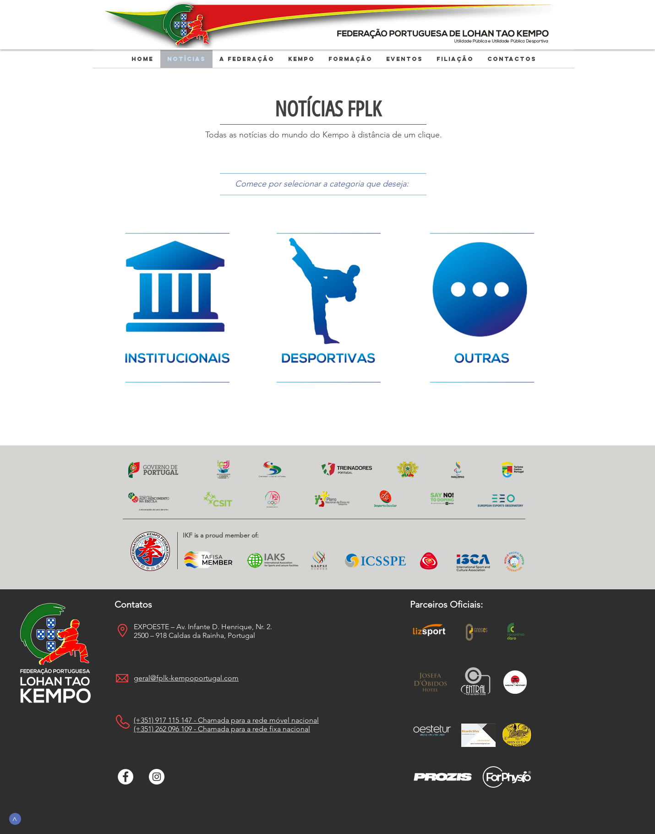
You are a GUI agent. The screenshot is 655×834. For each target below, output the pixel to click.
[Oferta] (175, 307)
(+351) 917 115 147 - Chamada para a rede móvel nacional (226, 720)
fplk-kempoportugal (189, 678)
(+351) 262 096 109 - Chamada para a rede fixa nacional (222, 728)
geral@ (145, 678)
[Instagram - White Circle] (156, 777)
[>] (15, 819)
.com (230, 678)
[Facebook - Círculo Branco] (125, 777)
